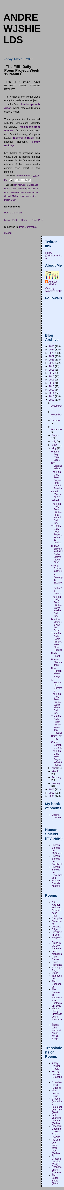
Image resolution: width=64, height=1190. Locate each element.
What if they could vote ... (56, 455)
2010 (52, 396)
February (56, 777)
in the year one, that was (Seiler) (57, 1119)
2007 (52, 792)
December (56, 405)
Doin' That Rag (56, 737)
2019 (52, 366)
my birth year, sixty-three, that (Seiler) (56, 1146)
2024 (52, 349)
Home (24, 220)
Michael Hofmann (20, 196)
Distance (56, 926)
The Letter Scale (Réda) (55, 1179)
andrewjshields (22, 28)
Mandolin (57, 954)
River (55, 962)
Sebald (55, 500)
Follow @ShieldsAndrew (53, 255)
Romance (57, 964)
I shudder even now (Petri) (57, 1110)
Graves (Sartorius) (57, 1101)
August (55, 435)
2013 (52, 386)
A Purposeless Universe (56, 685)
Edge (55, 929)
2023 (52, 353)
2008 (52, 789)
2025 (52, 346)
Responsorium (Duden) (56, 1170)
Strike (55, 973)
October (56, 420)
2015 (52, 379)
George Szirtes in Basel (56, 568)
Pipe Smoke (56, 958)
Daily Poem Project (21, 188)
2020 (52, 363)
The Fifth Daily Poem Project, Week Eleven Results (56, 641)
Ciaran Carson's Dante (56, 745)
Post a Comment (13, 212)
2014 (52, 383)
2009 (52, 399)
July (54, 441)
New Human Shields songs (56, 672)
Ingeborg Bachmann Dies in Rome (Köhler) (57, 1131)
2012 (52, 389)
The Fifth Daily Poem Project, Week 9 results (56, 758)
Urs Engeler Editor (56, 466)
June (55, 445)
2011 (52, 393)
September (56, 429)
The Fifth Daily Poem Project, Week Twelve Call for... (56, 606)
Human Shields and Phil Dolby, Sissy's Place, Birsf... (57, 554)
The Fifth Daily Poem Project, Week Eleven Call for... (56, 703)
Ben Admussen (20, 185)
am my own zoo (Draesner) (57, 1075)
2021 (52, 359)
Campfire (57, 918)
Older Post (37, 220)
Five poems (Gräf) (55, 1093)
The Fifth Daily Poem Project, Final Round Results (56, 480)
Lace (54, 951)
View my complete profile (53, 289)
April (54, 768)
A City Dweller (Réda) (56, 1066)
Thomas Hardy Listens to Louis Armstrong (57, 1015)
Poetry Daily (10, 200)
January (56, 783)
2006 (52, 796)
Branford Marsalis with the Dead (56, 625)
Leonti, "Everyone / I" (56, 494)
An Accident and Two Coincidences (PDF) (56, 909)
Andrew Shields (52, 283)
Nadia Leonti (55, 654)
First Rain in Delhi (57, 933)
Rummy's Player (57, 969)
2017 (52, 373)
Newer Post (10, 220)
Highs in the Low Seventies (57, 946)
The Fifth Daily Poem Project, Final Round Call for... (56, 513)
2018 (52, 369)
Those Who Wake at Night (56, 1028)
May (54, 448)
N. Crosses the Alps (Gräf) (56, 1160)
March (55, 771)
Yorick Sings (55, 1037)
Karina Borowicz (18, 192)
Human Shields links (56, 662)
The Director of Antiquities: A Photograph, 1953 (57, 997)
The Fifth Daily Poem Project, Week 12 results (56, 534)
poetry (32, 196)
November (56, 414)
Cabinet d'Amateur (57, 817)
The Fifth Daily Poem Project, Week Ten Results (56, 724)
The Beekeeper (56, 984)
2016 (52, 376)
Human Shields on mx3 (56, 883)
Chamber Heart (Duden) (57, 1085)
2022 (52, 356)
